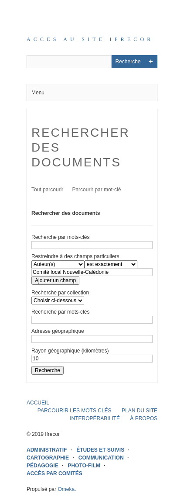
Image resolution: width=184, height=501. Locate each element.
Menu (37, 93)
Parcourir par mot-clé (96, 190)
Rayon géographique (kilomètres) (70, 351)
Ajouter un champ (55, 280)
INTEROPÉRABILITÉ (95, 418)
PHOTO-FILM (84, 466)
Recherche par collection (60, 293)
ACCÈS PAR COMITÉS (54, 473)
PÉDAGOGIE (42, 466)
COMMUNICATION (101, 458)
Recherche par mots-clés (60, 237)
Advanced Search (150, 61)
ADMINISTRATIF (47, 450)
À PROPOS (143, 418)
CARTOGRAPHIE (48, 458)
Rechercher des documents (65, 213)
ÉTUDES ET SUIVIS (100, 450)
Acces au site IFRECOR (90, 39)
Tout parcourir (47, 190)
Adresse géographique (57, 331)
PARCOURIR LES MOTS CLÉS (74, 411)
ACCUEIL (38, 403)
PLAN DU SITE (139, 411)
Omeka (66, 489)
